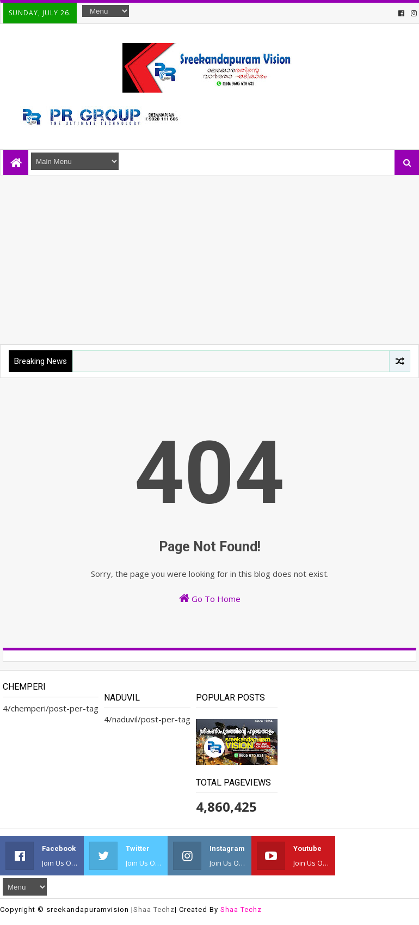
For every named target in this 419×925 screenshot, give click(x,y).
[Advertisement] (209, 257)
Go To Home (210, 598)
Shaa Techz (154, 909)
